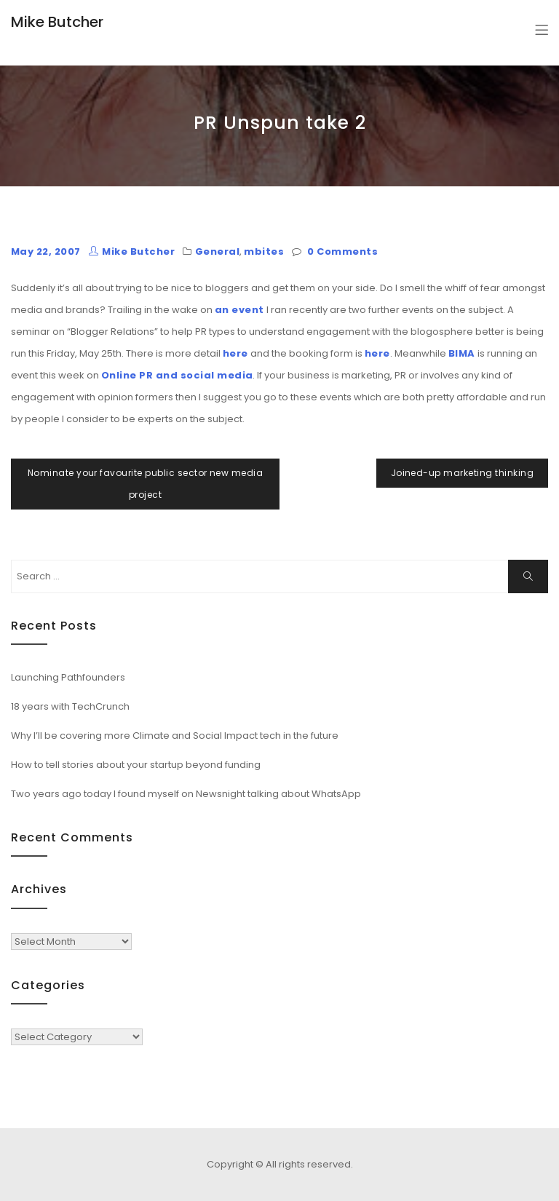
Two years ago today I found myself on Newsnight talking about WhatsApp (186, 794)
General (217, 251)
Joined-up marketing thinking (462, 473)
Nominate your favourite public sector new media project (145, 484)
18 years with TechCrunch (70, 706)
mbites (264, 251)
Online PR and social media (177, 375)
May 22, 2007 (46, 251)
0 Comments (342, 251)
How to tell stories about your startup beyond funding (136, 765)
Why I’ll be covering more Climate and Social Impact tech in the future (174, 735)
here (235, 353)
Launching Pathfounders (68, 677)
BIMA (461, 353)
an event (239, 310)
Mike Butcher (57, 22)
